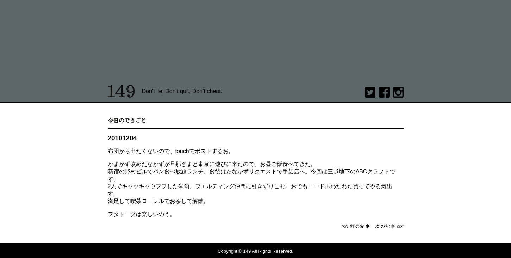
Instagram (398, 92)
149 (121, 91)
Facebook (384, 92)
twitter (370, 92)
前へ (356, 226)
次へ (389, 226)
